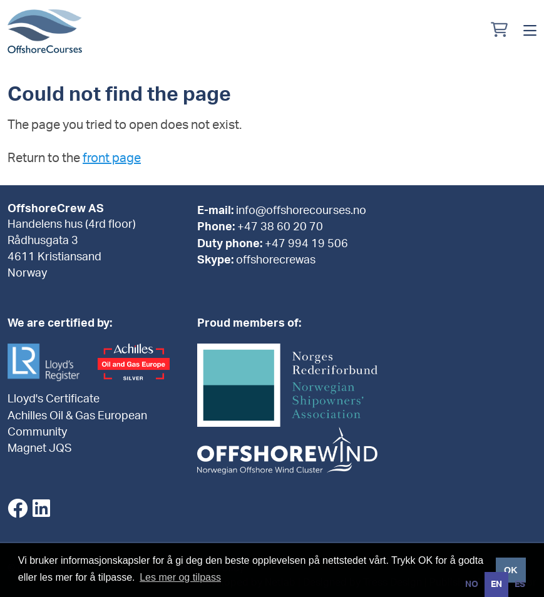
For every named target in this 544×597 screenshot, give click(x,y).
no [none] (471, 584)
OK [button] (511, 570)
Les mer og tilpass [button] (180, 577)
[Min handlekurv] (499, 31)
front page (112, 158)
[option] (472, 584)
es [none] (520, 584)
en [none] (496, 584)
